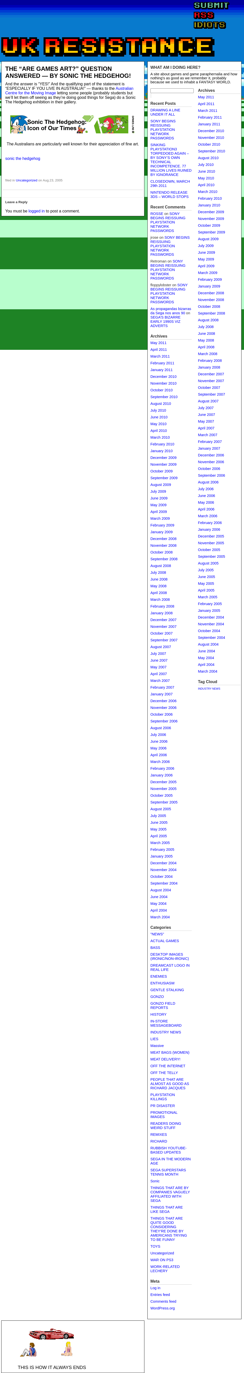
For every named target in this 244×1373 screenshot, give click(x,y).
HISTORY (158, 1014)
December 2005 (163, 782)
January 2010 (161, 451)
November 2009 (163, 464)
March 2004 (160, 917)
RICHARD (158, 1141)
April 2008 (158, 593)
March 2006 (160, 762)
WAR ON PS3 (161, 1260)
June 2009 (158, 498)
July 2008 (158, 573)
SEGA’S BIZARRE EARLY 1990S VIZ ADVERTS (165, 321)
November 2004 (163, 870)
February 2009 (162, 525)
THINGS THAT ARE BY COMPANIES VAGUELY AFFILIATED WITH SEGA (170, 1194)
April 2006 (158, 755)
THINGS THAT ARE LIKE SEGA (166, 1209)
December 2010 (163, 377)
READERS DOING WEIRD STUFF (165, 1126)
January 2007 (161, 694)
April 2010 (158, 431)
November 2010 (163, 383)
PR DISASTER (162, 1106)
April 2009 (158, 512)
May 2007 (158, 667)
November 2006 (163, 708)
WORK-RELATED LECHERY (165, 1269)
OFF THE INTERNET (167, 1066)
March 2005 (160, 843)
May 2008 (158, 586)
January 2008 (161, 613)
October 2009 (161, 471)
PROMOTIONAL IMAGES (163, 1115)
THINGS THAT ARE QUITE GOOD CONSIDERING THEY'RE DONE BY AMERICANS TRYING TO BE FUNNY (168, 1229)
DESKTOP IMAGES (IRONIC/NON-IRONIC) (169, 956)
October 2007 (161, 633)
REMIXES (158, 1135)
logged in (37, 211)
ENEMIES (158, 976)
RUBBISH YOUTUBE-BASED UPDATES (168, 1150)
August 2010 (160, 404)
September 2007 (163, 640)
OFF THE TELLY (164, 1073)
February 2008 (162, 606)
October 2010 (161, 390)
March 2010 (160, 437)
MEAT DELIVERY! (165, 1059)
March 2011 (160, 356)
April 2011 (158, 350)
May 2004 (158, 904)
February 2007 (162, 687)
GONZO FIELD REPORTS (162, 1005)
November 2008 (163, 545)
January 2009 (161, 532)
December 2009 (163, 458)
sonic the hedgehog (22, 158)
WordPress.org (162, 1308)
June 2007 (158, 660)
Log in (155, 1288)
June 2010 (158, 417)
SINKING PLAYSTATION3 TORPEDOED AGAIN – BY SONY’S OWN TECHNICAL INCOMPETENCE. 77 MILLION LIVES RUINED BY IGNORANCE (171, 160)
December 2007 (163, 620)
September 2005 (163, 802)
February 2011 (162, 363)
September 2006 (163, 721)
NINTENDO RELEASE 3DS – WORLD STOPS (169, 194)
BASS (155, 948)
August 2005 (160, 809)
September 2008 (163, 559)
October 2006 (161, 714)
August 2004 (160, 890)
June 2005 (158, 822)
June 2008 (158, 579)
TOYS (155, 1246)
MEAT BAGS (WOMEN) (169, 1052)
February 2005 (162, 850)
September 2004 (163, 883)
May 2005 (158, 829)
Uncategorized (26, 180)
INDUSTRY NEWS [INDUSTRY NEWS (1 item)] (209, 688)
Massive (157, 1046)
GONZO (157, 997)
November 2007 (163, 627)
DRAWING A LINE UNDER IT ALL (165, 112)
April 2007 (158, 674)
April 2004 (158, 910)
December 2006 (163, 701)
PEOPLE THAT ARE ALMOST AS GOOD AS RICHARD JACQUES (169, 1083)
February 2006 (162, 768)
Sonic (155, 1181)
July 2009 (158, 491)
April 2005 (158, 836)
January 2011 (161, 370)
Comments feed (163, 1301)
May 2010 (158, 424)
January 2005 (161, 856)
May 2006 (158, 748)
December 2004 (163, 863)
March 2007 (160, 681)
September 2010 (163, 397)
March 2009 (160, 518)
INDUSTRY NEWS (165, 1032)
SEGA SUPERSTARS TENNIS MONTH (168, 1172)
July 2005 (158, 816)
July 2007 (158, 654)
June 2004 (158, 897)
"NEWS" (157, 934)
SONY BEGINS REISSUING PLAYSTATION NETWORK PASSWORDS (163, 129)
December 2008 (163, 539)
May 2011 (158, 343)
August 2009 (160, 485)
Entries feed (160, 1295)
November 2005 (163, 789)
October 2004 (161, 877)
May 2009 (158, 505)
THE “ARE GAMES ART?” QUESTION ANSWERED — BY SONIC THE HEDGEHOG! (68, 72)
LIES (154, 1039)
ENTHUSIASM (162, 983)
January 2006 (161, 775)
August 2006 (160, 728)
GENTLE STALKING (167, 990)
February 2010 (162, 444)
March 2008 (160, 600)
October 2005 (161, 795)
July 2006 (158, 735)
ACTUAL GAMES (164, 941)
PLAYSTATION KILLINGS (162, 1097)
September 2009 (163, 478)
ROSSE (156, 214)
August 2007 (160, 647)
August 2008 (160, 566)
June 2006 (158, 741)
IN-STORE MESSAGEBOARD (166, 1023)
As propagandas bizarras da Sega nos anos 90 (170, 311)
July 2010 (158, 410)
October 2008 (161, 552)
